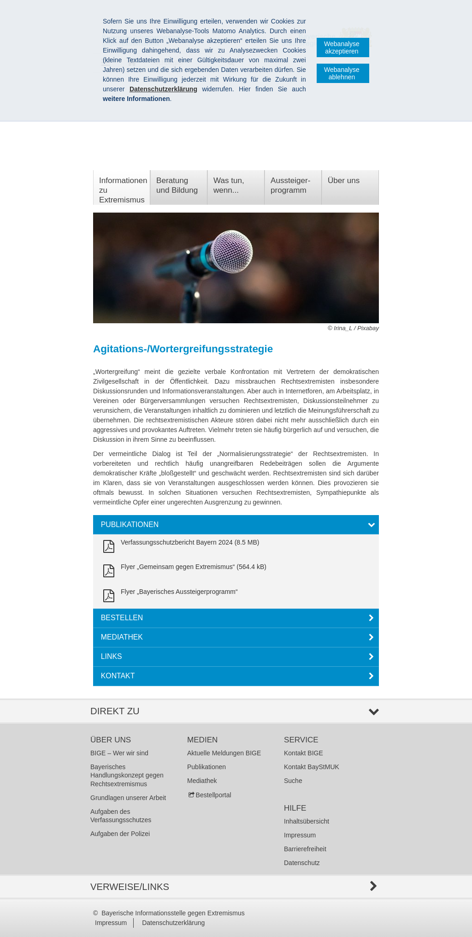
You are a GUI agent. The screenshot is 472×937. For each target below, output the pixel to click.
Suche (293, 780)
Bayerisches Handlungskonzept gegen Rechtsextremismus (127, 775)
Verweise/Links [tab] (129, 887)
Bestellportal (213, 795)
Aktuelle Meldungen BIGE (224, 753)
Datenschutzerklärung (173, 922)
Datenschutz (302, 862)
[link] (179, 547)
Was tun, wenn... (228, 185)
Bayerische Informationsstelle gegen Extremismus (172, 913)
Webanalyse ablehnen (342, 73)
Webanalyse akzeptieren (342, 47)
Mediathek (202, 780)
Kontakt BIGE (303, 753)
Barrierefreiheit (305, 849)
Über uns (344, 180)
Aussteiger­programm (290, 185)
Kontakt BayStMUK (311, 767)
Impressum (300, 835)
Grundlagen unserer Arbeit (128, 797)
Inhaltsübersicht (306, 821)
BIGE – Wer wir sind (119, 753)
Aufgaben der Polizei (120, 833)
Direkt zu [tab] (115, 711)
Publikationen (206, 767)
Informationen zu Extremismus (123, 190)
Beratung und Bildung (177, 185)
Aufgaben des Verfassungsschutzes (120, 816)
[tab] (236, 525)
